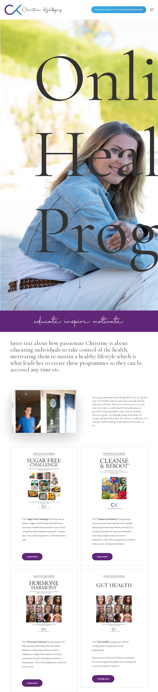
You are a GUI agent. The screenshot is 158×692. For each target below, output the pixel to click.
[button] (152, 9)
